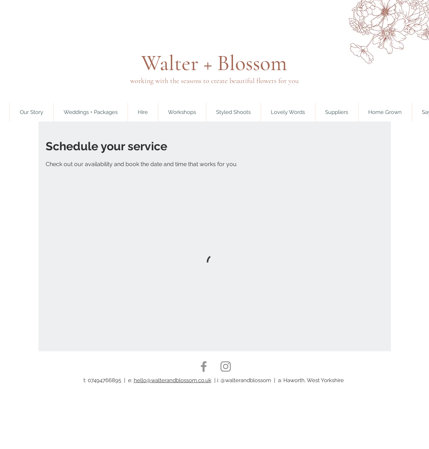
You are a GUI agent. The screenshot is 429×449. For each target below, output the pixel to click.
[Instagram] (226, 366)
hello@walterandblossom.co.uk (172, 380)
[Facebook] (204, 366)
